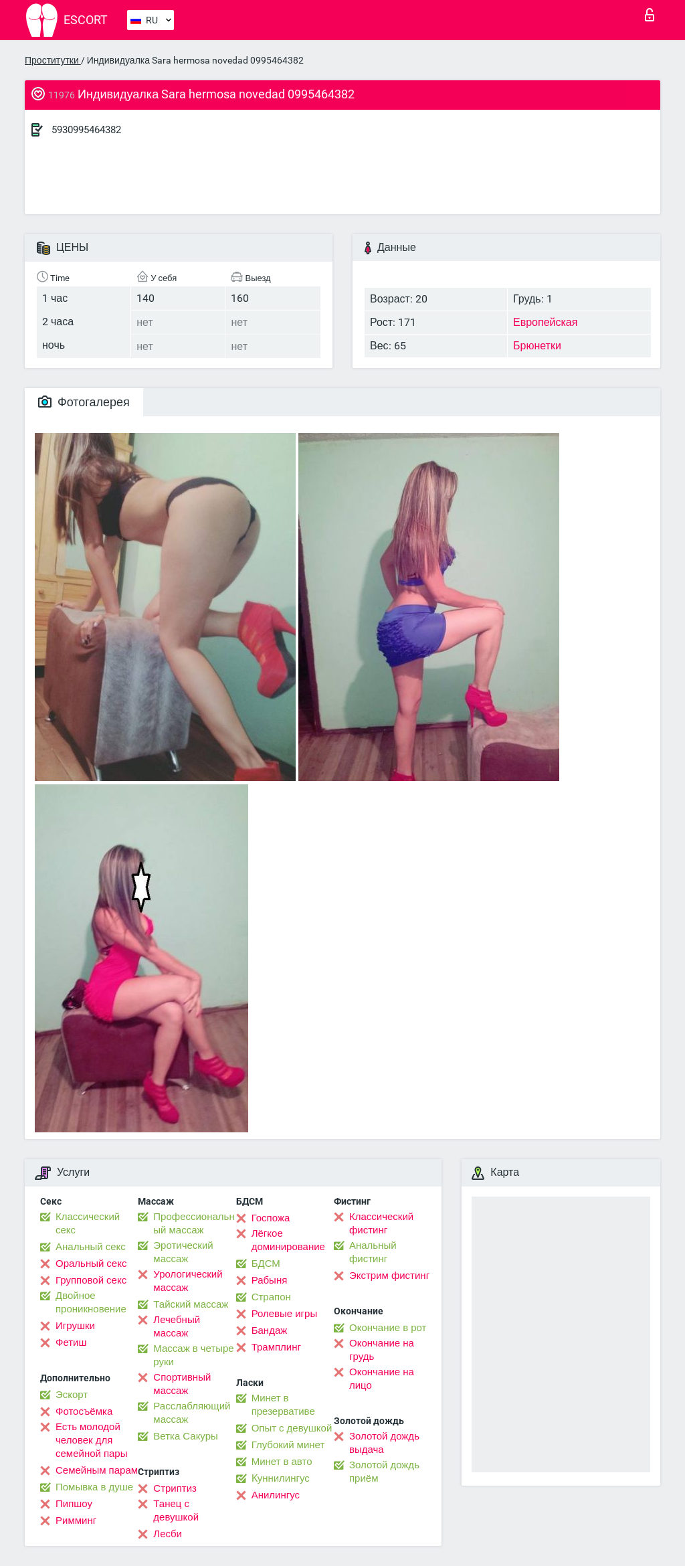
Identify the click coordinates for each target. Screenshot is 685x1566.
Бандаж (270, 1330)
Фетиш (71, 1342)
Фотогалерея (84, 402)
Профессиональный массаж (193, 1223)
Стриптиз (175, 1488)
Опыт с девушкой (292, 1428)
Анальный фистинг (373, 1252)
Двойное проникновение (91, 1302)
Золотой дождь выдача (384, 1443)
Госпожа (271, 1218)
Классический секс (88, 1223)
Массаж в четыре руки (193, 1355)
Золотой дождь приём (384, 1471)
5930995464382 (86, 130)
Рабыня (270, 1280)
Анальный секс (91, 1247)
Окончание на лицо (381, 1378)
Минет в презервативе (283, 1404)
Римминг (76, 1520)
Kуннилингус (281, 1478)
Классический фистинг (381, 1223)
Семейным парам (97, 1470)
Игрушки (75, 1326)
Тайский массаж (190, 1304)
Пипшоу (74, 1504)
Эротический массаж (183, 1252)
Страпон (271, 1297)
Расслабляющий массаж (191, 1412)
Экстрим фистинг (389, 1276)
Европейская (545, 322)
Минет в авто (282, 1462)
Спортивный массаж (182, 1384)
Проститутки (53, 60)
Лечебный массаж (176, 1326)
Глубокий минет (288, 1445)
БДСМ (266, 1263)
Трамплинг (276, 1347)
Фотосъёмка (84, 1411)
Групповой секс (91, 1280)
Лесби (167, 1534)
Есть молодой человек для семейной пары (91, 1440)
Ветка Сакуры (185, 1436)
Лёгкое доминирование (288, 1240)
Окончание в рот (387, 1328)
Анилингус (276, 1495)
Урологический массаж (187, 1281)
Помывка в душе (94, 1487)
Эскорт (72, 1395)
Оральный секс (91, 1263)
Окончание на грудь (381, 1350)
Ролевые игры (285, 1314)
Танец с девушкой (176, 1510)
